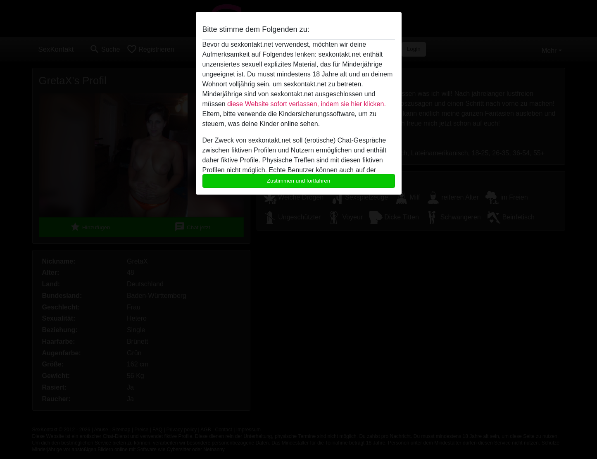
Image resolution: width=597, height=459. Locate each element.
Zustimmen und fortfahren (299, 181)
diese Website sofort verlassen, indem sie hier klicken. (306, 103)
